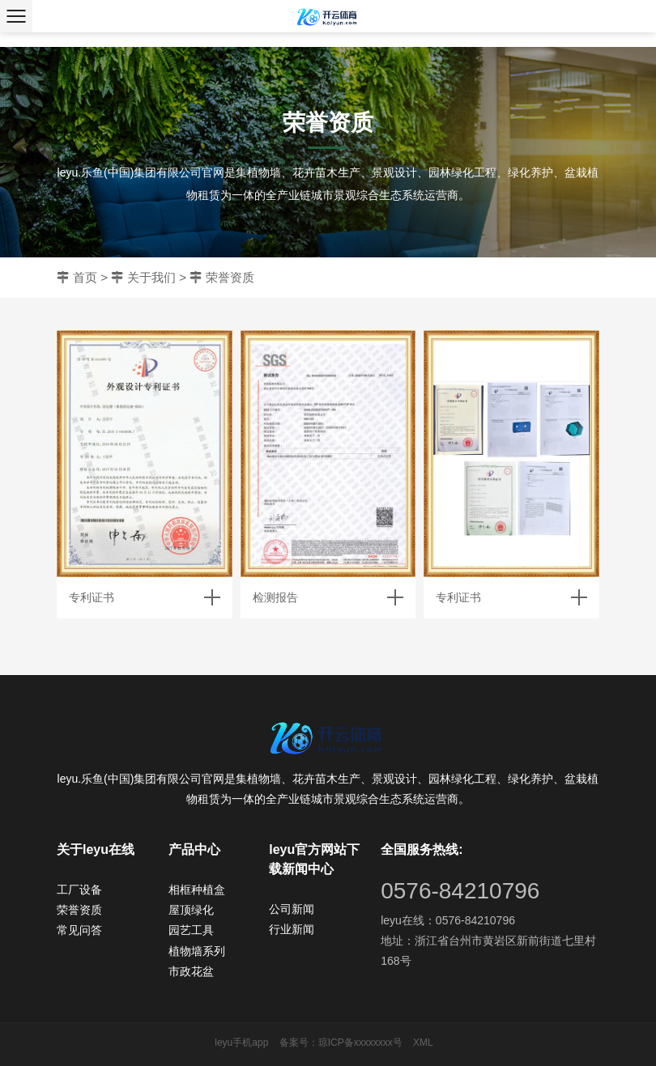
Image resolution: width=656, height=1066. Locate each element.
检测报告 (275, 597)
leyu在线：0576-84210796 (448, 920)
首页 (85, 277)
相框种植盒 (196, 889)
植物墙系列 (196, 951)
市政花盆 (191, 971)
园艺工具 (191, 930)
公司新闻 (291, 908)
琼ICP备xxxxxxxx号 (360, 1042)
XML (423, 1042)
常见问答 (79, 930)
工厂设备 (79, 889)
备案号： (298, 1042)
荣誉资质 (230, 277)
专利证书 (91, 597)
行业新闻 (291, 929)
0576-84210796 (460, 890)
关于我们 (151, 277)
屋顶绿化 (191, 909)
